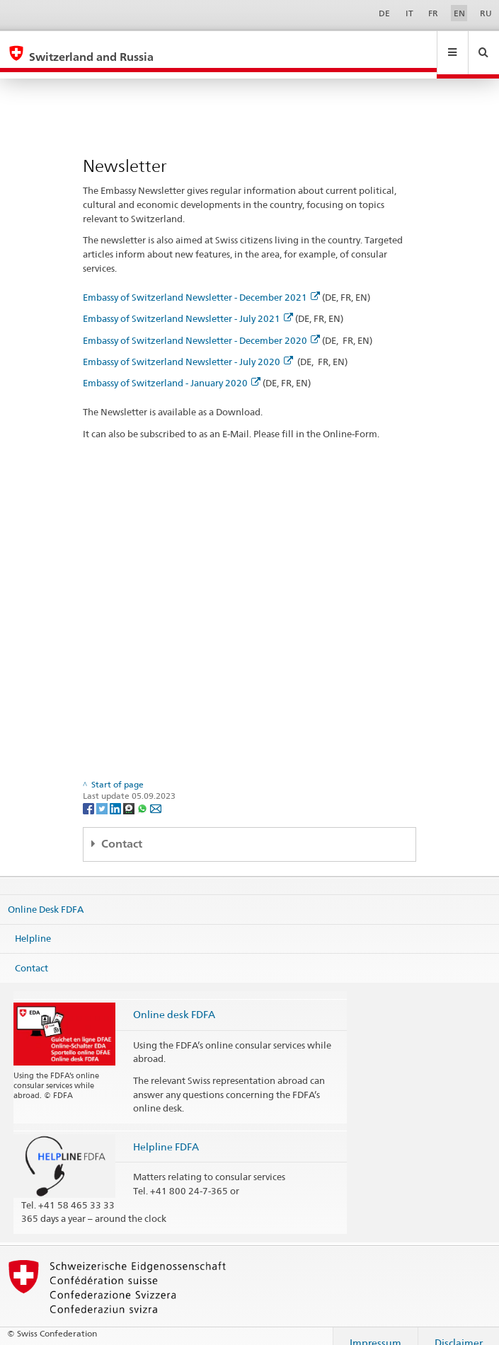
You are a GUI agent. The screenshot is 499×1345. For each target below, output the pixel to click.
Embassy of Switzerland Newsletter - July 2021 (188, 305)
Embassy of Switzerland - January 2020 (171, 369)
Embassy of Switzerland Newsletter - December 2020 (201, 327)
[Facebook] (89, 794)
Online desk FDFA (174, 1001)
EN (459, 13)
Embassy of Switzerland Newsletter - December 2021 (201, 283)
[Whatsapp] (143, 794)
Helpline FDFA (166, 1133)
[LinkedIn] (116, 794)
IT (409, 13)
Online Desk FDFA (46, 895)
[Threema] (130, 794)
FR (433, 13)
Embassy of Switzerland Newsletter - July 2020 (188, 348)
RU (486, 13)
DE (384, 13)
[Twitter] (103, 794)
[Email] (155, 794)
